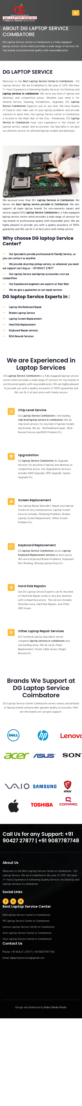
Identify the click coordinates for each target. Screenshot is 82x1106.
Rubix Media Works (55, 1007)
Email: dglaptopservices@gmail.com (23, 958)
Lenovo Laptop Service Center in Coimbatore (29, 927)
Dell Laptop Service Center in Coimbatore (26, 915)
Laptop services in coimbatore (21, 94)
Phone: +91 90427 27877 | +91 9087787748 (28, 952)
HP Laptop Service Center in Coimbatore (26, 921)
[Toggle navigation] (75, 13)
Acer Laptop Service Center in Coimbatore (27, 933)
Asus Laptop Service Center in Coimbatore (27, 939)
